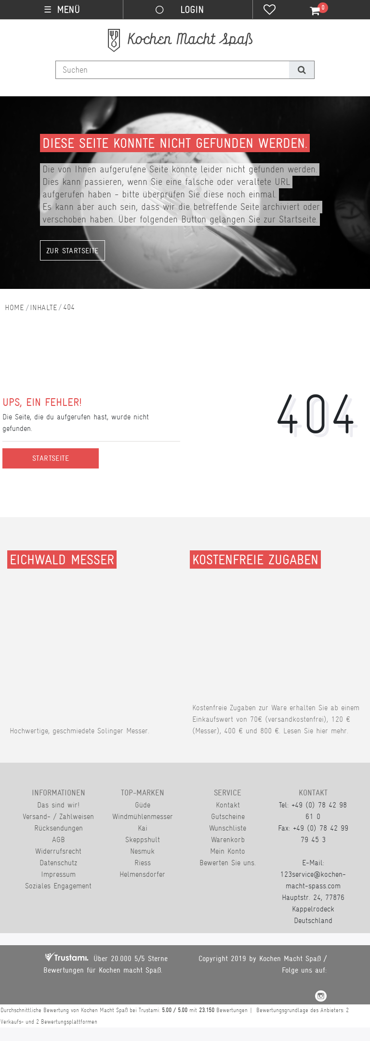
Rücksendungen (58, 828)
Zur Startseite (72, 251)
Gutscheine (228, 816)
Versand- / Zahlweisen (58, 816)
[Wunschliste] (270, 10)
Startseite (50, 458)
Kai (142, 828)
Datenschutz (58, 862)
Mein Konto (227, 851)
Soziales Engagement (58, 885)
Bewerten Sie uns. (227, 862)
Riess (142, 862)
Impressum (58, 874)
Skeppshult (142, 839)
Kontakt (228, 804)
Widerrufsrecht (58, 851)
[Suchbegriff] (172, 69)
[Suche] (301, 69)
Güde (142, 804)
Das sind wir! (58, 804)
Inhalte (43, 307)
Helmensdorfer (142, 874)
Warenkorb (228, 839)
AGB (58, 839)
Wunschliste (227, 828)
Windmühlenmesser (142, 816)
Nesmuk (142, 851)
